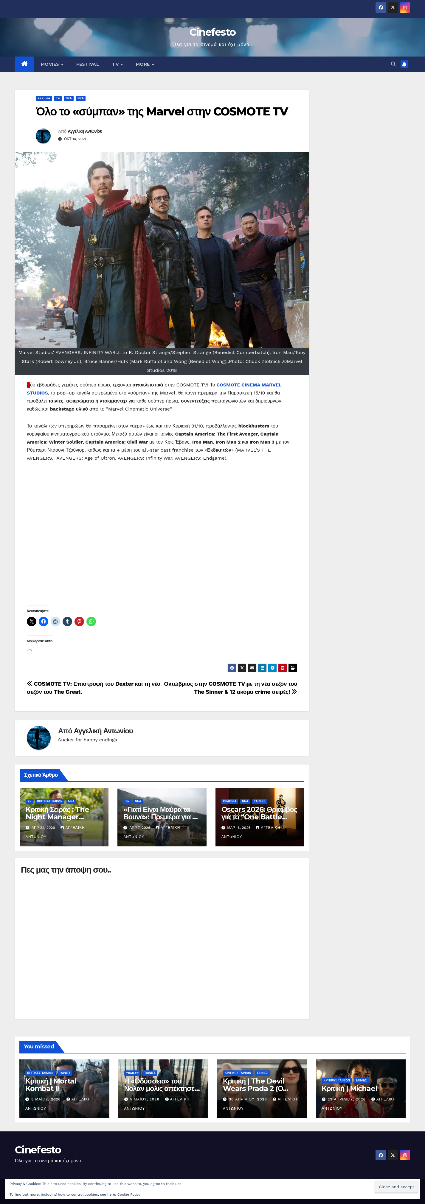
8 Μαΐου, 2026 (46, 1099)
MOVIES (51, 64)
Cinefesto (213, 32)
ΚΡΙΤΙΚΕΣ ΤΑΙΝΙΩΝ (40, 1073)
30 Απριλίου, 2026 (249, 1099)
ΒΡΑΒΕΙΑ (229, 801)
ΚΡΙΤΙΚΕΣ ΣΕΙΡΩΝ (49, 801)
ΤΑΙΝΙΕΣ (259, 801)
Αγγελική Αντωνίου (85, 131)
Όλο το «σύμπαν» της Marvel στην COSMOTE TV (162, 111)
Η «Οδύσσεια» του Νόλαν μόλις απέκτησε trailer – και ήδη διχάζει (160, 1088)
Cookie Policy (129, 1194)
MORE (143, 64)
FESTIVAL (87, 64)
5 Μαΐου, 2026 (145, 1099)
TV (116, 64)
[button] (393, 64)
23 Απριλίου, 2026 (347, 1099)
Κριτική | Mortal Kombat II (50, 1085)
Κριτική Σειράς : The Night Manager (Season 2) (57, 817)
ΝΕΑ (69, 98)
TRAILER (44, 98)
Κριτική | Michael (349, 1088)
